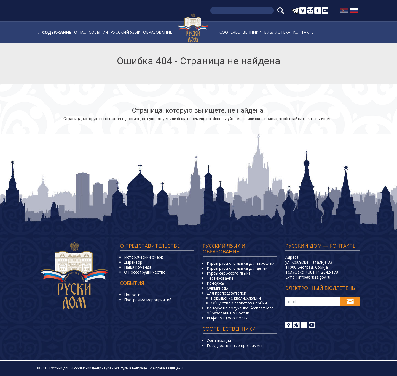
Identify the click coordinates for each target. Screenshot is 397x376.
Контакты (304, 32)
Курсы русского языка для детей (237, 268)
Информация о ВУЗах (227, 318)
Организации (219, 340)
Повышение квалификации (236, 298)
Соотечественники (240, 32)
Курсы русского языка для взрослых (240, 263)
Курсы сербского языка (229, 273)
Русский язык (125, 32)
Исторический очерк (143, 257)
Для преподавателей (226, 293)
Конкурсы (216, 283)
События (98, 32)
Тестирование (220, 278)
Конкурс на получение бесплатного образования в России (240, 310)
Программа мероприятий (147, 299)
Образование (157, 32)
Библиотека (277, 32)
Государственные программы (234, 345)
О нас (80, 32)
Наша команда (137, 267)
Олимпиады (218, 288)
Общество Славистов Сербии (239, 303)
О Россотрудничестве (144, 272)
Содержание (56, 32)
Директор (133, 262)
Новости (132, 294)
